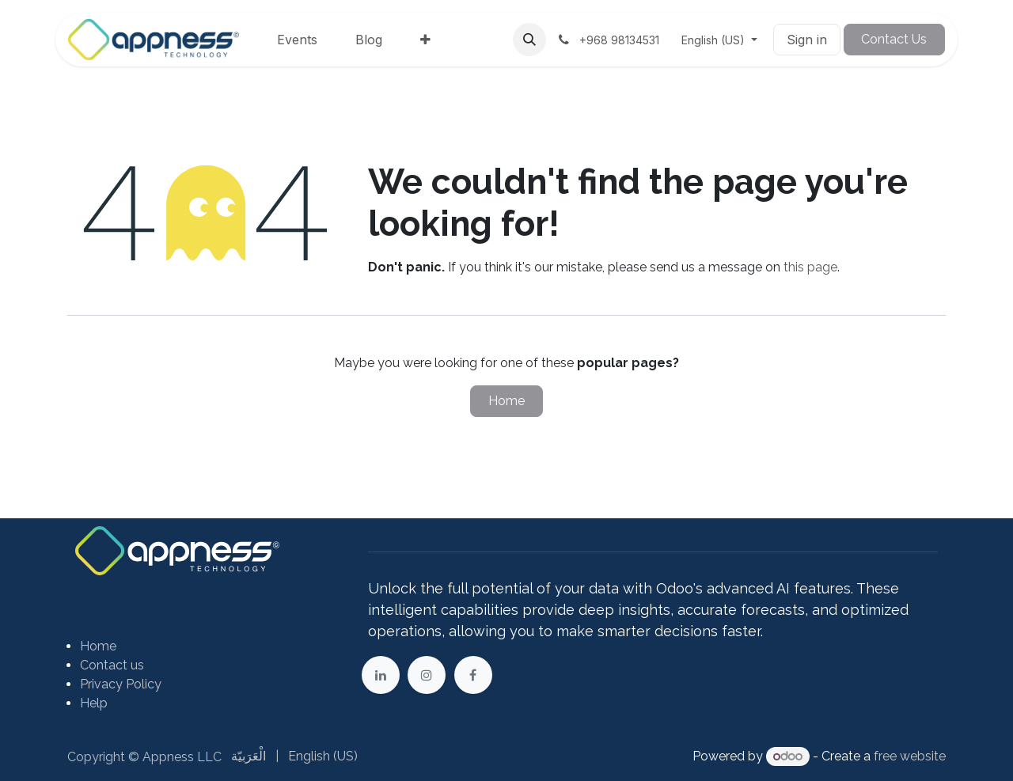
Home (506, 400)
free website (910, 756)
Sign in (807, 39)
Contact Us (894, 39)
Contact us (112, 665)
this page (810, 267)
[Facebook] (473, 675)
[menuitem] (297, 39)
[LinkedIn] (381, 675)
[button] (529, 39)
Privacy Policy (120, 684)
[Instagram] (427, 675)
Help (94, 703)
